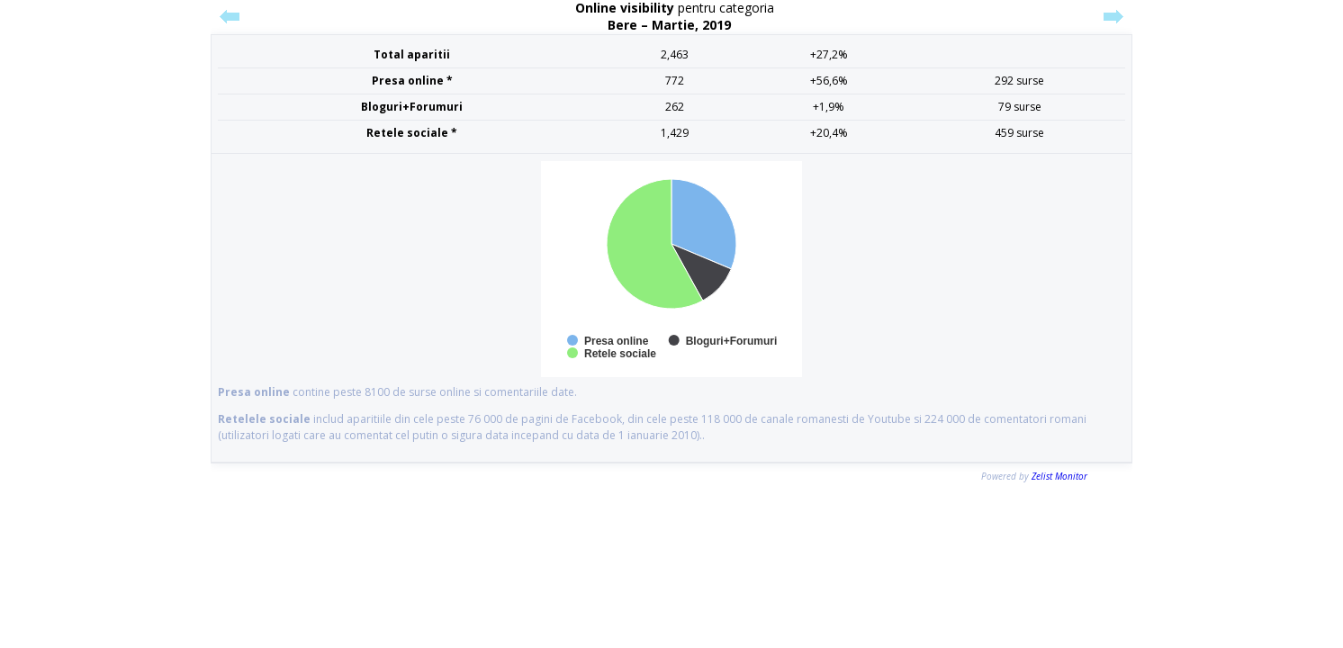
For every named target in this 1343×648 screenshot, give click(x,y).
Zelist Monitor (1059, 476)
